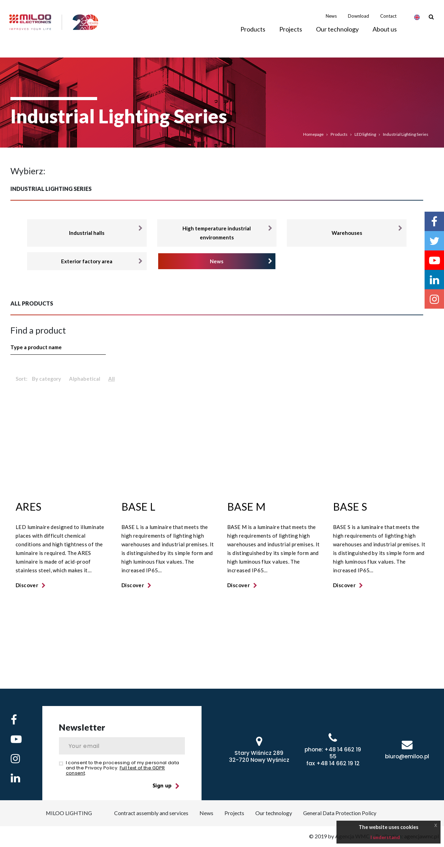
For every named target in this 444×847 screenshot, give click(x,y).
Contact (388, 20)
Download (358, 20)
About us (385, 33)
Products (339, 134)
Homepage (313, 134)
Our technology (337, 33)
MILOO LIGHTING (67, 813)
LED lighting (365, 134)
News (331, 20)
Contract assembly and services (150, 813)
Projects (290, 33)
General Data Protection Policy (341, 813)
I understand (385, 837)
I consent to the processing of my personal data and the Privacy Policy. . (122, 768)
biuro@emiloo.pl (407, 756)
